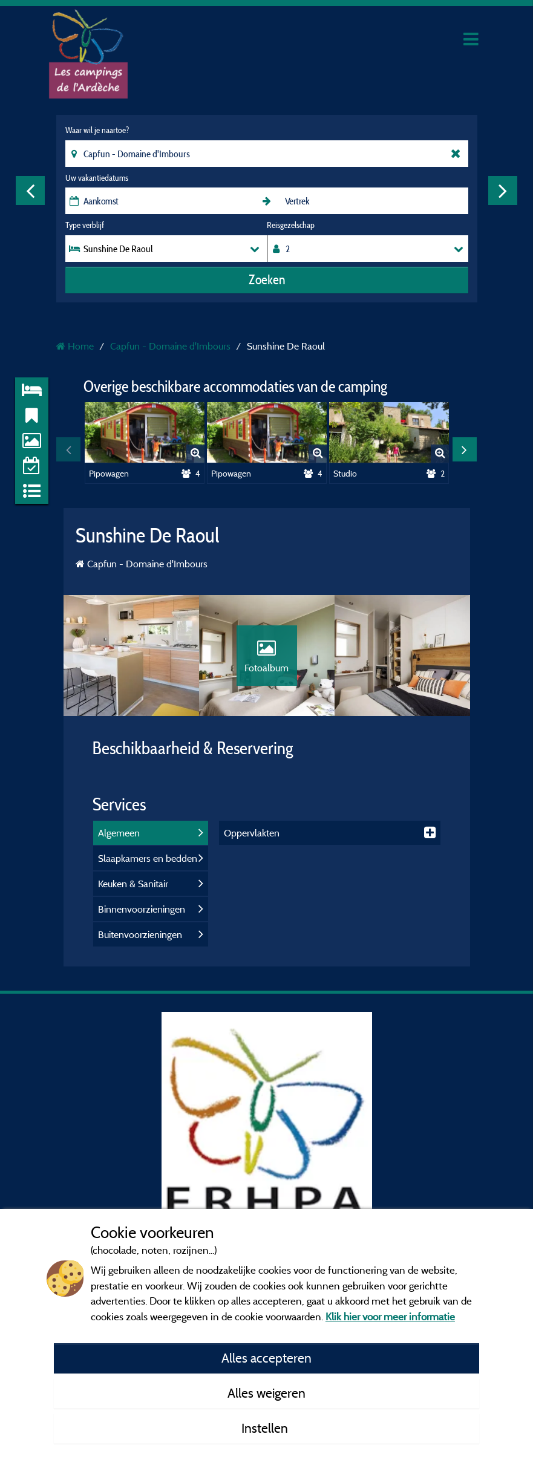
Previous (30, 190)
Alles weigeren (266, 1393)
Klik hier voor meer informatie (390, 1316)
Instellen (266, 1428)
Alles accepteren (266, 1358)
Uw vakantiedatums (96, 177)
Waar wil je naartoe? (97, 130)
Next (502, 190)
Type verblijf (84, 225)
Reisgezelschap (291, 225)
